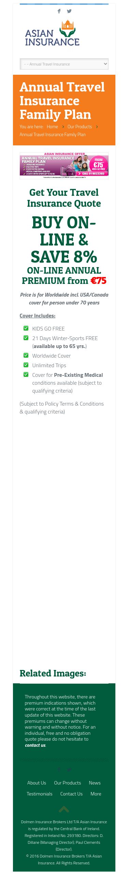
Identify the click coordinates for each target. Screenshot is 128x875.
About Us (36, 783)
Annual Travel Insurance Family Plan (53, 134)
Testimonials (39, 794)
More (95, 794)
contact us (35, 745)
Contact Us (71, 794)
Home (52, 126)
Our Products (80, 126)
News (95, 783)
